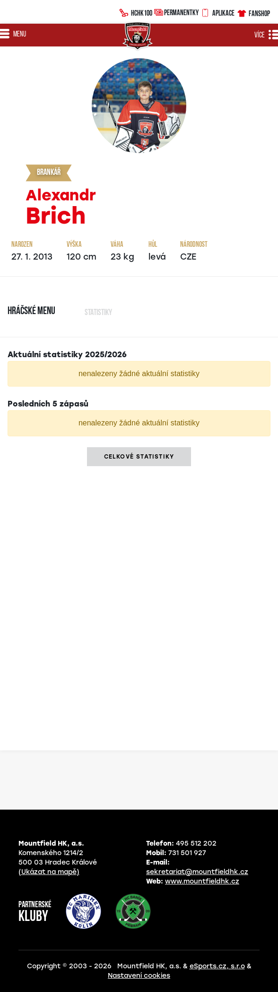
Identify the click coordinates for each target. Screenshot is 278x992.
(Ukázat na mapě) (48, 872)
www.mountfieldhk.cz (202, 881)
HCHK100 (135, 12)
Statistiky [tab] (98, 312)
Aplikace (217, 12)
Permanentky (176, 12)
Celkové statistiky (139, 456)
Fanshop (253, 12)
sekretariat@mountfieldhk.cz (197, 872)
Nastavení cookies (139, 976)
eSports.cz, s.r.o (217, 966)
